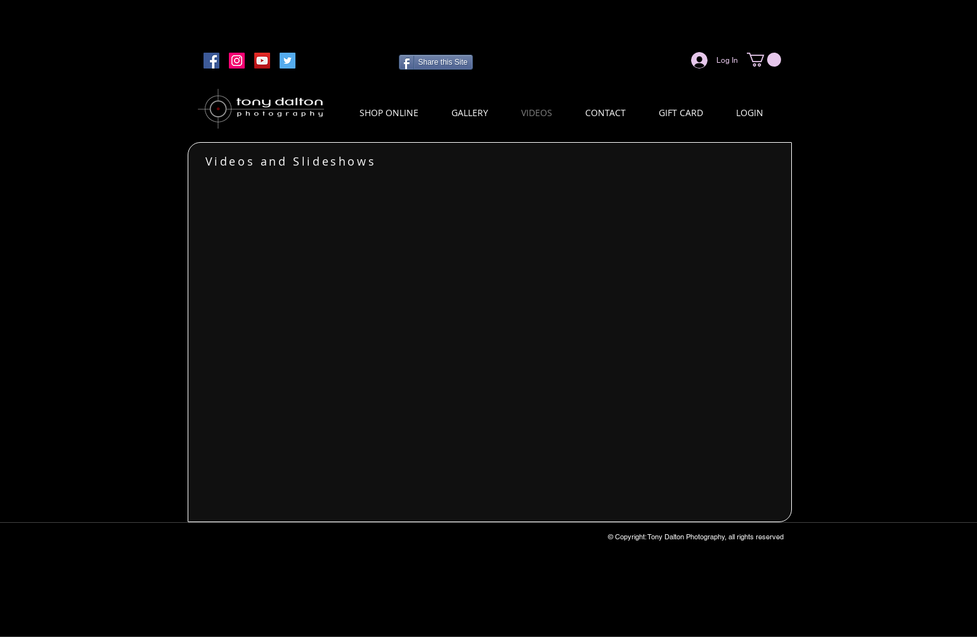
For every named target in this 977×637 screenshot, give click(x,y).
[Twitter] (287, 61)
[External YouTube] (490, 342)
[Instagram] (237, 61)
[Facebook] (211, 61)
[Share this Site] (436, 62)
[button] (764, 60)
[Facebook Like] (651, 60)
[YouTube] (262, 61)
